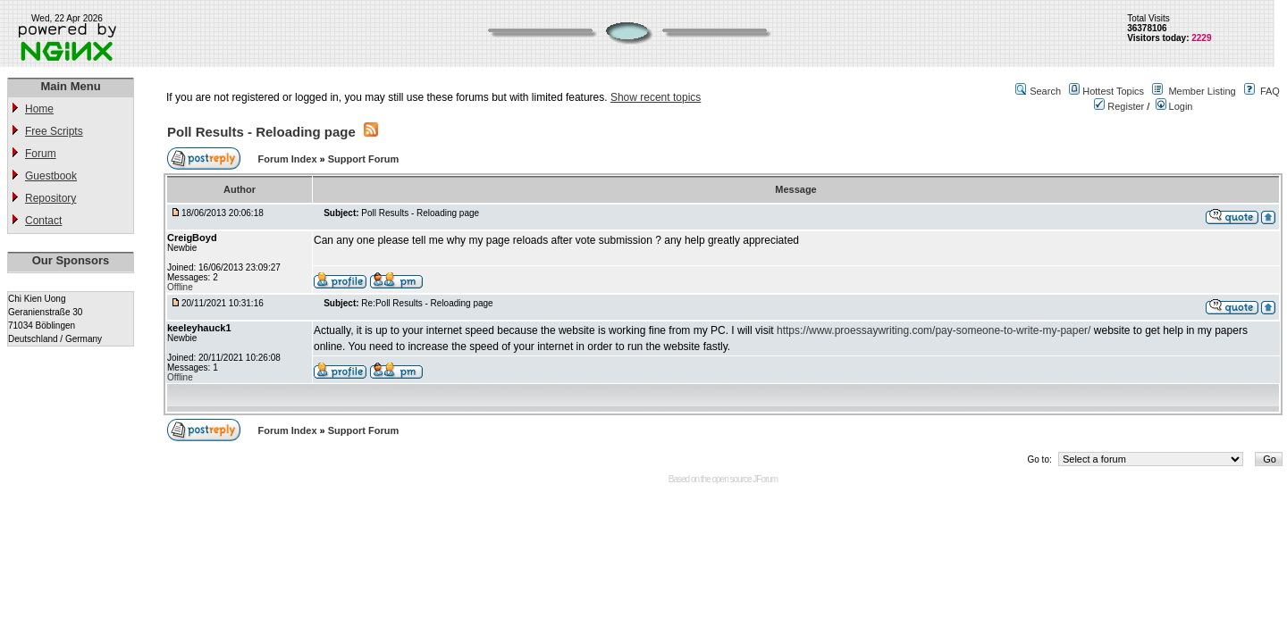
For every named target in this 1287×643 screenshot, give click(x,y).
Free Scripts (54, 131)
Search (1045, 91)
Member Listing (1201, 91)
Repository (50, 198)
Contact (43, 220)
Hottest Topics (1113, 91)
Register (1119, 106)
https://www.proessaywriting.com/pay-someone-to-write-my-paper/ (933, 330)
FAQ (1270, 91)
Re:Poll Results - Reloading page (426, 303)
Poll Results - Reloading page (261, 131)
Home (39, 109)
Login (1174, 106)
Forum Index (289, 159)
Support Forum (363, 159)
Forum (40, 153)
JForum (765, 479)
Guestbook (51, 176)
